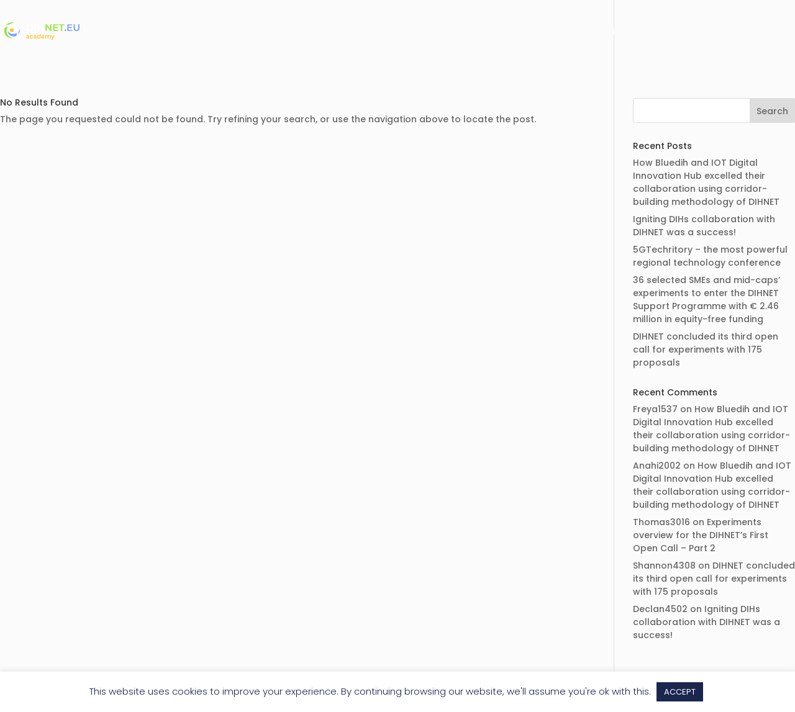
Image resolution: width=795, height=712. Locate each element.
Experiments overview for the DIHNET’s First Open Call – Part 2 (700, 535)
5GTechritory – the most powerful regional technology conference (710, 256)
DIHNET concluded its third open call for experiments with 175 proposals (705, 349)
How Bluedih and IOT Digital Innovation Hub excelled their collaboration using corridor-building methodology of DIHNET (706, 182)
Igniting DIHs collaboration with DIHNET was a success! (704, 225)
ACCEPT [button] (680, 692)
